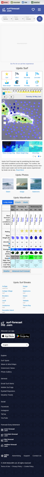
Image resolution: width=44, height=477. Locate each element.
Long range (7, 202)
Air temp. (27, 85)
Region (16, 17)
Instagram (5, 410)
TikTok (3, 414)
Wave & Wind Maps (8, 364)
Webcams (17, 85)
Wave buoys (7, 85)
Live (37, 85)
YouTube (4, 418)
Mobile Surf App (7, 387)
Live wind (37, 77)
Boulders (5, 296)
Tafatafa (26, 300)
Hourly (25, 202)
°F (40, 156)
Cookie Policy (29, 466)
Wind (17, 77)
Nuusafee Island (8, 310)
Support (27, 456)
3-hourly (18, 202)
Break (27, 17)
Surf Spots (5, 360)
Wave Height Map (22, 153)
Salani (8, 192)
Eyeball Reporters (8, 391)
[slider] (4, 93)
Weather (7, 271)
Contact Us (37, 456)
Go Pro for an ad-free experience (22, 64)
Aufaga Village (7, 291)
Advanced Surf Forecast (21, 271)
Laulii (4, 300)
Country (5, 17)
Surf (7, 77)
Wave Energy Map (9, 153)
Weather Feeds (7, 395)
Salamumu (36, 192)
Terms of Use (5, 466)
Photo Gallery (6, 372)
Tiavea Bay (27, 305)
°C (35, 156)
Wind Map (35, 153)
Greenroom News (8, 368)
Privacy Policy (17, 466)
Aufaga (4, 286)
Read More (20, 170)
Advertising (16, 456)
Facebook (5, 407)
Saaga (22, 192)
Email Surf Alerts (7, 383)
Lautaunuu (6, 305)
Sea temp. (27, 77)
